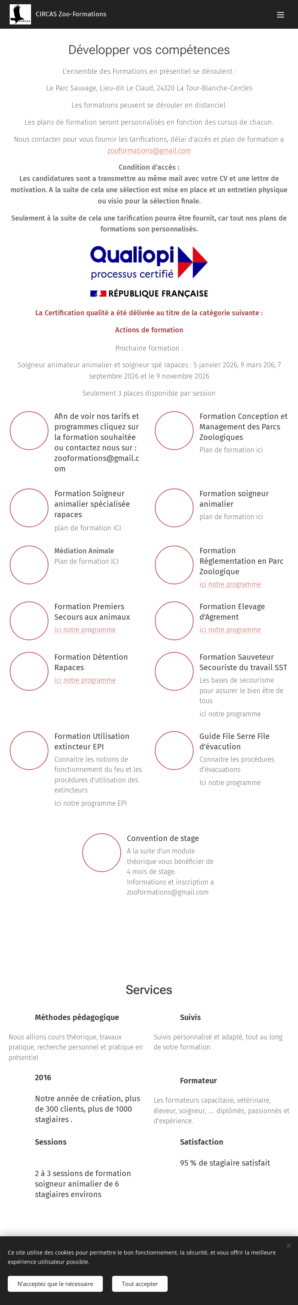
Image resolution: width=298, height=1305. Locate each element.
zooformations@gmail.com (149, 150)
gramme (103, 630)
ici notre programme (230, 584)
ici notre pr (70, 630)
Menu (280, 14)
